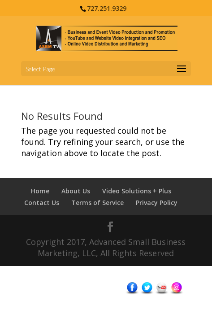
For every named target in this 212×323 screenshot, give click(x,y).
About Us (75, 191)
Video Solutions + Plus (136, 191)
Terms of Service (97, 202)
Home (40, 191)
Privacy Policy (156, 202)
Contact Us (41, 202)
